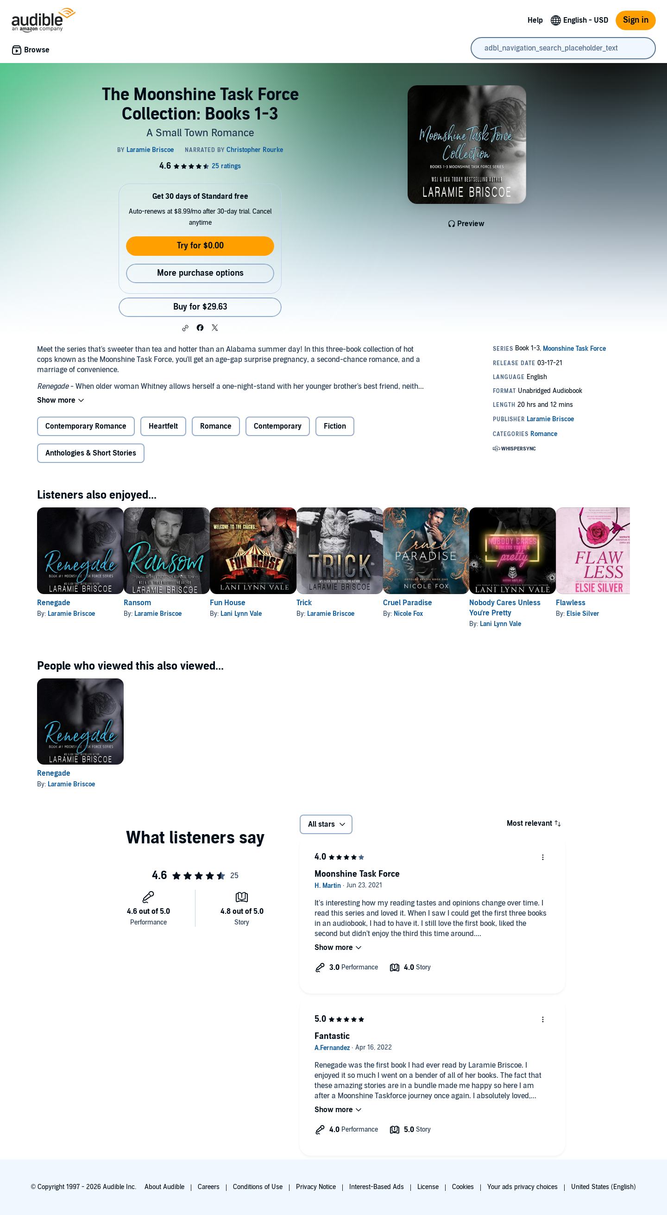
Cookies (463, 1187)
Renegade (53, 603)
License (428, 1187)
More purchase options (200, 273)
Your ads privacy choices (522, 1187)
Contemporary (278, 426)
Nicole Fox (467, 614)
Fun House (257, 603)
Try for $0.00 (200, 246)
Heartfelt (163, 426)
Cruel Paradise (466, 603)
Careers (209, 1187)
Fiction (335, 426)
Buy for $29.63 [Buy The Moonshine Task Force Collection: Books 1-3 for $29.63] (200, 307)
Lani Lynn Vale (270, 614)
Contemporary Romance (85, 426)
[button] (185, 328)
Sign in (635, 20)
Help (535, 20)
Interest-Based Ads (376, 1187)
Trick (348, 603)
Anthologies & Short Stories (90, 453)
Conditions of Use (258, 1187)
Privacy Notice (316, 1187)
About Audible (164, 1187)
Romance (216, 426)
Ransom (152, 603)
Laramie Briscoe (71, 614)
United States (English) (603, 1187)
